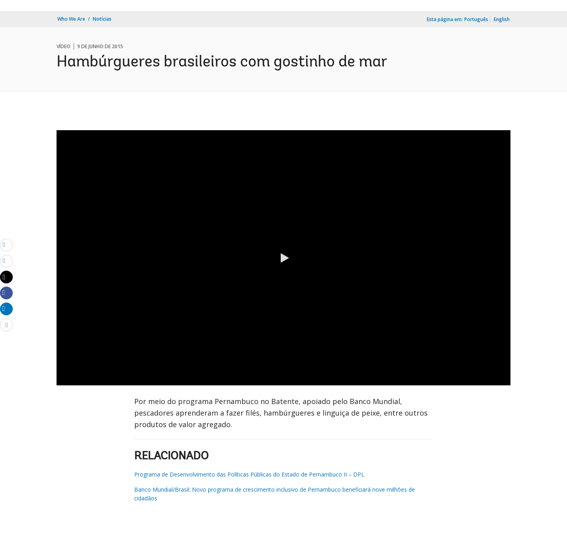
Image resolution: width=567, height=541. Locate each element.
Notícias (102, 19)
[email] (6, 244)
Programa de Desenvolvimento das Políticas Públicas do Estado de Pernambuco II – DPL (249, 474)
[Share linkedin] (6, 308)
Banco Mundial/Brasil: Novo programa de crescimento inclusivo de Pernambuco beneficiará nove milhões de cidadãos (274, 494)
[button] (283, 258)
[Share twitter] (6, 277)
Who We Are (71, 19)
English (502, 19)
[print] (6, 260)
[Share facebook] (6, 293)
